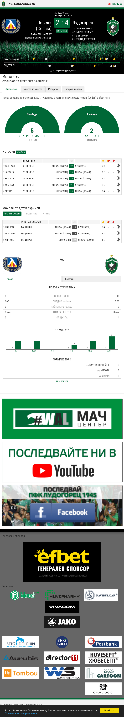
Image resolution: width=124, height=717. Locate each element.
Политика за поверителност (21, 713)
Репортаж (53, 89)
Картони (69, 279)
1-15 (15, 351)
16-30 (34, 351)
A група (46, 213)
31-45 (52, 351)
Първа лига (31, 213)
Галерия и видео (73, 89)
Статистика (11, 89)
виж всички (62, 381)
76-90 (109, 351)
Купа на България (12, 213)
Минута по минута (32, 89)
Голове (9, 279)
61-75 (90, 351)
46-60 (71, 351)
